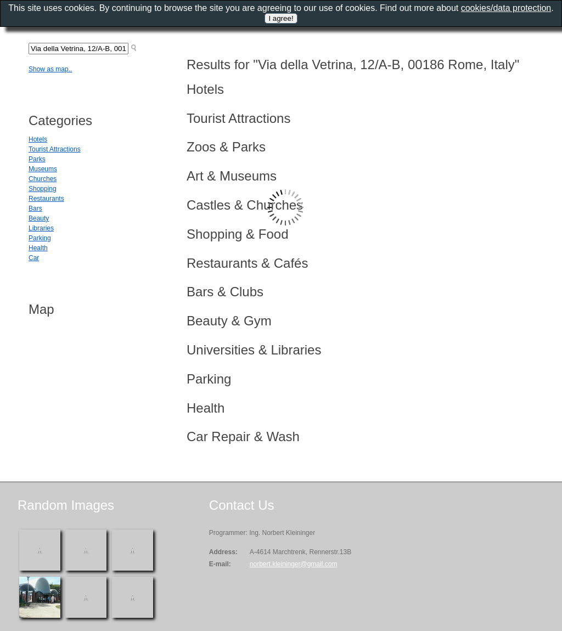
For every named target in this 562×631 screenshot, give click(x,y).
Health (38, 248)
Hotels (38, 139)
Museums (43, 169)
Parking (40, 238)
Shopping (43, 189)
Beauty (39, 218)
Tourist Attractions (55, 149)
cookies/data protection (506, 8)
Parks (37, 159)
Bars (35, 208)
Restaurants (46, 198)
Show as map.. (50, 69)
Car (34, 258)
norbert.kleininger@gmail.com (294, 564)
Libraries (41, 228)
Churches (43, 179)
